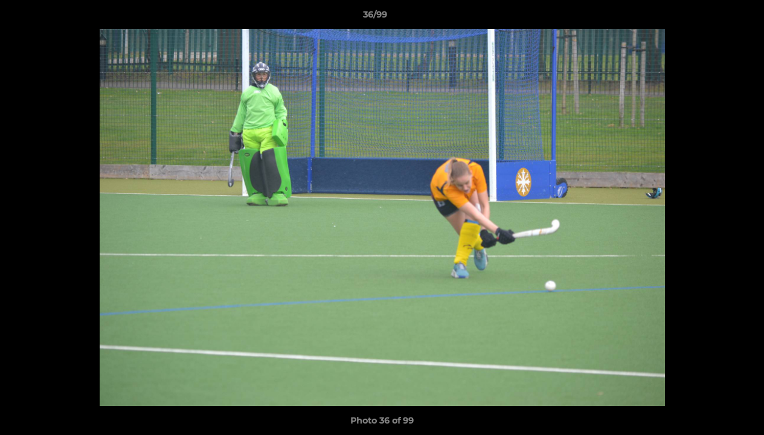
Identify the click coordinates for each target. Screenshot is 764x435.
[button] (713, 17)
